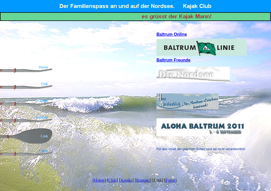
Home (99, 180)
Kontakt (143, 180)
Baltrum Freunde (173, 60)
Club (112, 180)
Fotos (170, 180)
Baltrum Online (171, 34)
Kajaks (126, 180)
